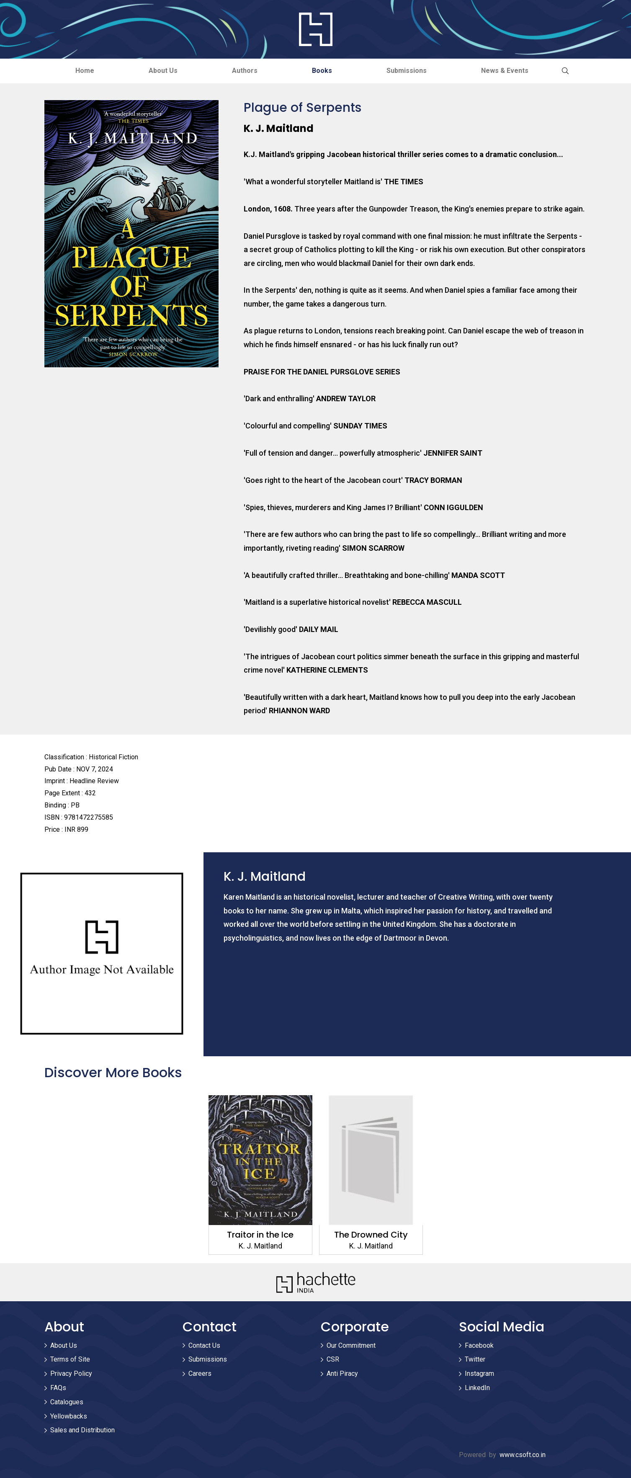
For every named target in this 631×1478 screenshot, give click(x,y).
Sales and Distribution (82, 1430)
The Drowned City (371, 1234)
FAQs (58, 1388)
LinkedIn (477, 1388)
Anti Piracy (342, 1373)
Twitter (475, 1359)
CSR (333, 1359)
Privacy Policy (71, 1373)
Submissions (406, 71)
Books (322, 71)
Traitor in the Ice (260, 1234)
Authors (245, 71)
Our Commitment (351, 1345)
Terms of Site (70, 1359)
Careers (199, 1373)
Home (84, 71)
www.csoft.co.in (523, 1455)
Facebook (479, 1345)
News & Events (504, 71)
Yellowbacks (68, 1416)
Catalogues (66, 1402)
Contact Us (204, 1345)
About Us (163, 71)
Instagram (479, 1373)
